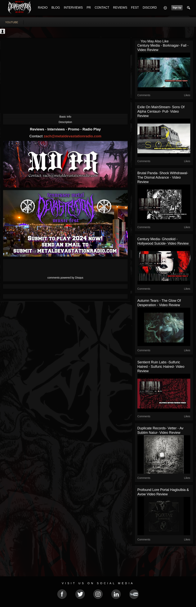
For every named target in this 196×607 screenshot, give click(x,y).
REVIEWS (120, 7)
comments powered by (65, 277)
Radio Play (91, 129)
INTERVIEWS (73, 7)
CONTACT (102, 7)
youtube (11, 22)
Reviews (37, 129)
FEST (135, 7)
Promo (74, 129)
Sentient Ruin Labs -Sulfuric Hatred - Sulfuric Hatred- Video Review (161, 366)
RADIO (43, 7)
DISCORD (150, 7)
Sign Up (177, 7)
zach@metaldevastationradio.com (72, 136)
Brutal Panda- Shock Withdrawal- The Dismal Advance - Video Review (162, 177)
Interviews (56, 129)
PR (89, 7)
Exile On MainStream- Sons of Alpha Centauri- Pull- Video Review (161, 111)
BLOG (55, 7)
